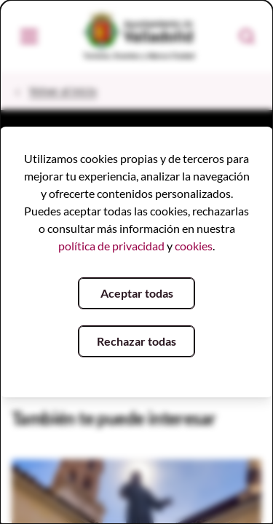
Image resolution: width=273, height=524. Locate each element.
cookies (194, 246)
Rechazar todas (136, 341)
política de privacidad (111, 246)
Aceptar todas (136, 293)
